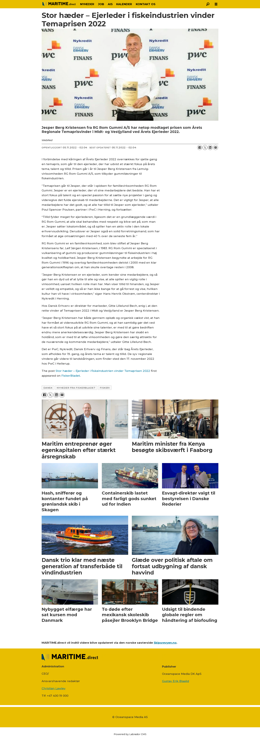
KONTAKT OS (145, 4)
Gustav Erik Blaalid (175, 681)
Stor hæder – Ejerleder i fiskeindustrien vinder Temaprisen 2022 (103, 370)
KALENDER (124, 4)
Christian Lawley (53, 688)
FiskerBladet (70, 375)
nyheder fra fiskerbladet (76, 387)
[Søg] (208, 4)
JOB (101, 4)
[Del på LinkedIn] (210, 147)
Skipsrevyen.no (165, 642)
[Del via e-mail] (215, 147)
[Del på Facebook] (199, 147)
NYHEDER (87, 4)
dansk (48, 387)
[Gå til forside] (59, 4)
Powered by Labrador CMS (130, 734)
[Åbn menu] (216, 4)
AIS (110, 4)
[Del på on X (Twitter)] (204, 147)
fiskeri (105, 387)
